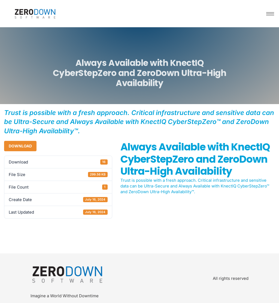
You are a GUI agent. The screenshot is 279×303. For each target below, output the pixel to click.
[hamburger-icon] (270, 13)
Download (20, 146)
